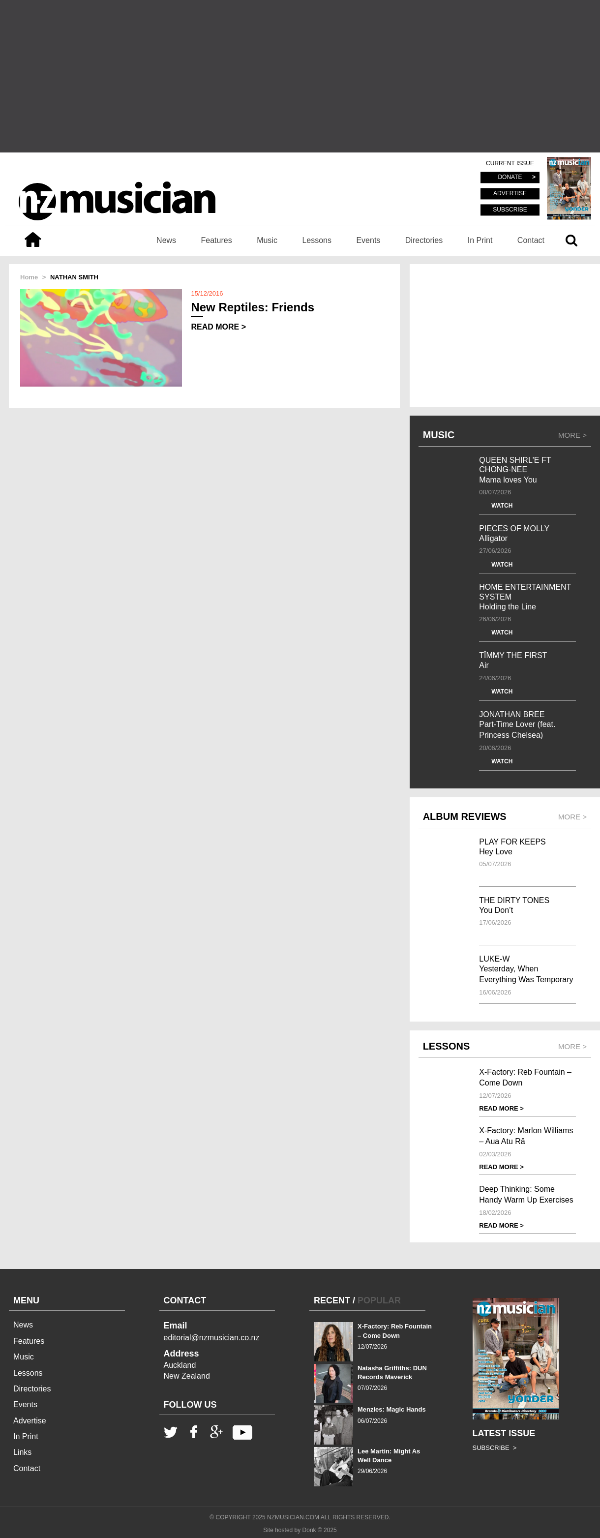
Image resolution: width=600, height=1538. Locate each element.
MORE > (572, 435)
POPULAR (379, 1300)
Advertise (29, 1421)
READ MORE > (218, 327)
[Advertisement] (300, 76)
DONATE (510, 177)
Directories (424, 240)
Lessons (316, 240)
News (166, 240)
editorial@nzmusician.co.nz (212, 1337)
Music (267, 240)
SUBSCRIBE (510, 209)
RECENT (332, 1300)
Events (368, 240)
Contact (530, 240)
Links (22, 1452)
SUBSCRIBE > (495, 1447)
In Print (480, 240)
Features (216, 240)
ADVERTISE (510, 193)
